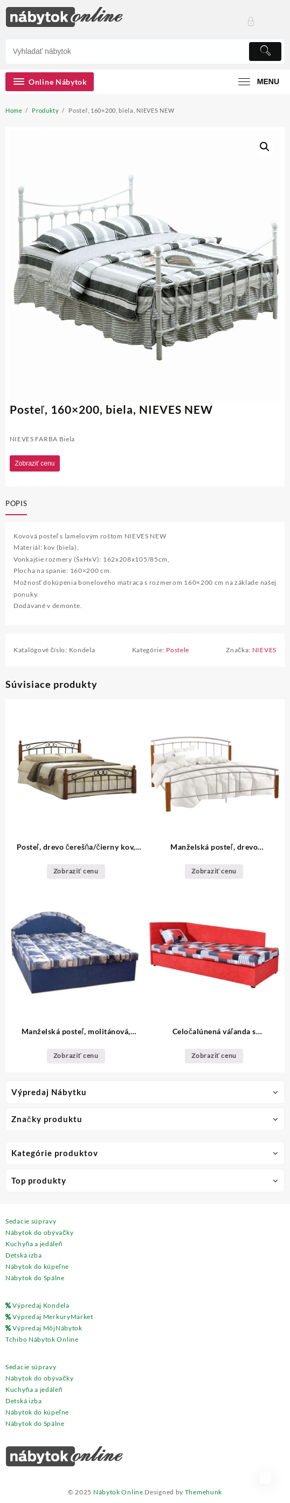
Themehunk (203, 1492)
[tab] (18, 504)
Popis (16, 503)
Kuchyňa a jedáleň (34, 1244)
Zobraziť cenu (35, 463)
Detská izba (23, 1255)
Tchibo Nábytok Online (42, 1339)
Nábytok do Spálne (35, 1278)
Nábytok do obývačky (39, 1232)
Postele (177, 650)
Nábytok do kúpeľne (37, 1266)
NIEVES (264, 650)
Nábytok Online (118, 1492)
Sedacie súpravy (31, 1221)
